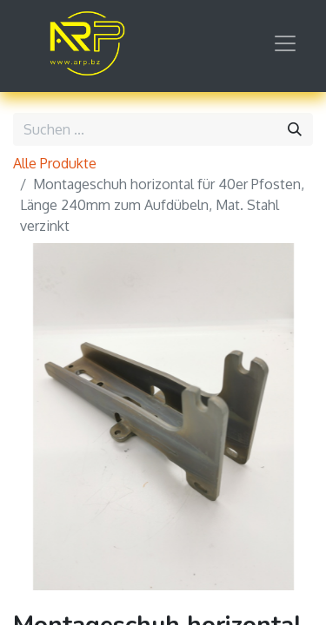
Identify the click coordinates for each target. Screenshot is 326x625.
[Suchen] (294, 129)
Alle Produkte (54, 163)
